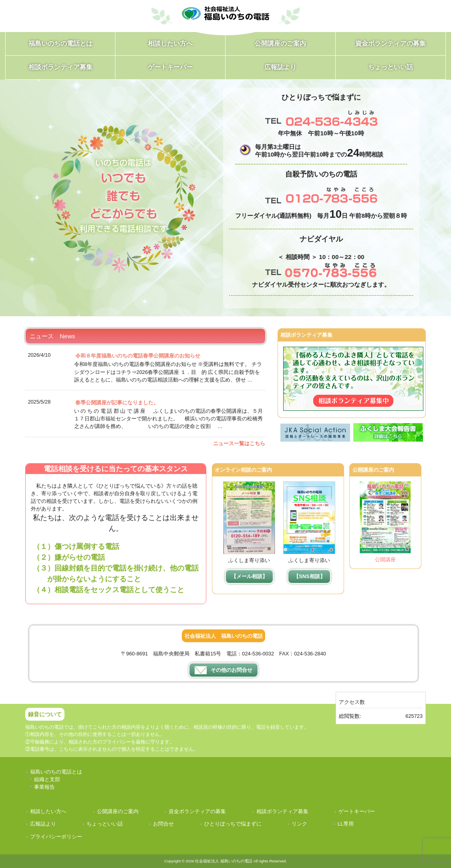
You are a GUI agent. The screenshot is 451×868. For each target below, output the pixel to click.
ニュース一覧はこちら (239, 443)
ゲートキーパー (356, 811)
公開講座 (385, 560)
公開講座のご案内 (118, 811)
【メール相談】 (249, 576)
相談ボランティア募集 (282, 811)
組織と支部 (47, 779)
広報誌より (43, 824)
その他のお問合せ (223, 670)
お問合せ (163, 824)
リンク (299, 824)
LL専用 (346, 824)
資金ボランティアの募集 (197, 811)
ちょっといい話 (105, 824)
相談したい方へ (48, 811)
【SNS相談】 (309, 576)
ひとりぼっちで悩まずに (233, 824)
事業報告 (44, 787)
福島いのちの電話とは (56, 772)
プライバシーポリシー (56, 837)
